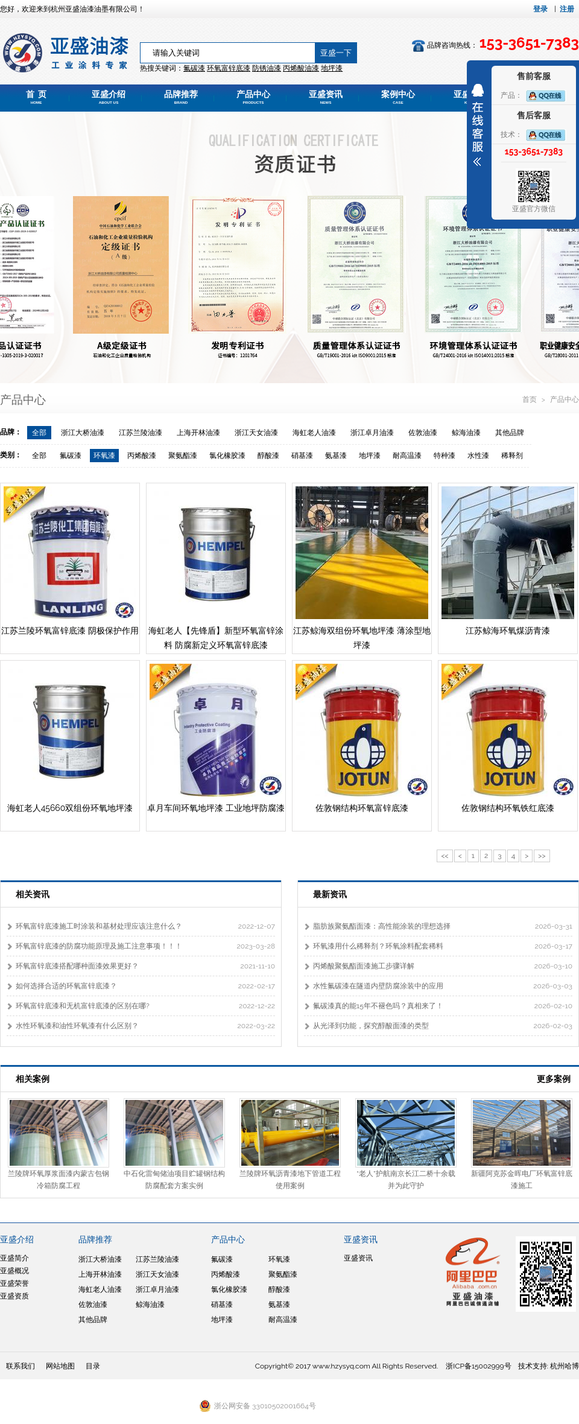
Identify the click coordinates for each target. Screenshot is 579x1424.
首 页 (36, 97)
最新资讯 (330, 894)
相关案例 (32, 1079)
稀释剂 (512, 455)
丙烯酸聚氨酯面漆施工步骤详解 (363, 966)
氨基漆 (336, 455)
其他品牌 (509, 432)
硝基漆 (302, 455)
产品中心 (253, 97)
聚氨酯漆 (182, 455)
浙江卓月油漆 (372, 432)
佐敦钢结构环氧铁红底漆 (507, 808)
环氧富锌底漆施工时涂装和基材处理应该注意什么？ (99, 926)
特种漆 (444, 455)
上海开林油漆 (198, 432)
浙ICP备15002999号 (478, 1366)
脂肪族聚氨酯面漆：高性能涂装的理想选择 (382, 926)
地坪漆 (370, 455)
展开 (478, 125)
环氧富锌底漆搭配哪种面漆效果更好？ (77, 966)
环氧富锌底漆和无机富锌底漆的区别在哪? (83, 1006)
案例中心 (398, 97)
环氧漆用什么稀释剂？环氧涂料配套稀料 (378, 946)
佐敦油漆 (422, 432)
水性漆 (478, 455)
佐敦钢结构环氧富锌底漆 (361, 808)
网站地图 (60, 1366)
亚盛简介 (14, 1258)
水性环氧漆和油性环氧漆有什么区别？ (77, 1026)
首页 (530, 399)
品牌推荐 (181, 97)
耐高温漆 (407, 455)
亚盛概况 (14, 1271)
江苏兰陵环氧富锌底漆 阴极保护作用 (70, 630)
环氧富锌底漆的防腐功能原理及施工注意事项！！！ (99, 946)
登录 (540, 9)
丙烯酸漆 (141, 455)
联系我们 (20, 1366)
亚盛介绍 (108, 97)
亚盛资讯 (326, 97)
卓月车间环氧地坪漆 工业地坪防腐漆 (216, 808)
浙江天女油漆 (256, 432)
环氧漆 (104, 455)
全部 (39, 432)
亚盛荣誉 (14, 1283)
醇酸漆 (268, 455)
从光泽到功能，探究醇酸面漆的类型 (371, 1026)
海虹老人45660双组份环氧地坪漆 (70, 808)
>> (541, 855)
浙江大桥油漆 (82, 432)
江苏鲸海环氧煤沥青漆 (508, 630)
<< (444, 855)
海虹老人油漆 (314, 432)
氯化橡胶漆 (227, 455)
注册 (567, 9)
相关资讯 (32, 894)
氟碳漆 (194, 68)
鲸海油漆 (466, 432)
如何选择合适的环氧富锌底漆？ (66, 986)
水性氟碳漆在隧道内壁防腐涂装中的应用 (378, 986)
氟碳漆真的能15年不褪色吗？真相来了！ (378, 1006)
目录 (93, 1366)
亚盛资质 (14, 1296)
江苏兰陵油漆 (140, 432)
